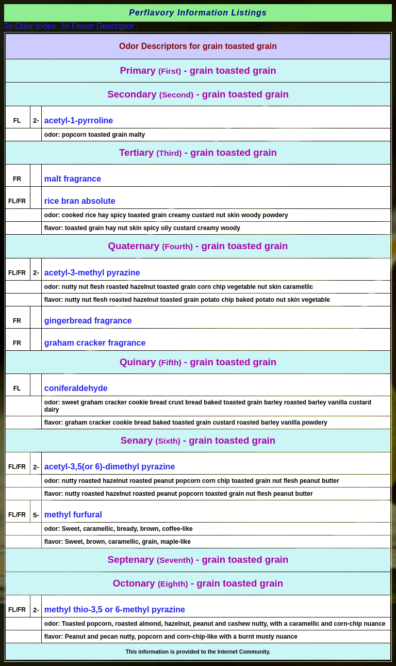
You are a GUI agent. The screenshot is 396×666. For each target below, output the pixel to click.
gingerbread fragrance (88, 320)
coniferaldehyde (76, 388)
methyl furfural (73, 514)
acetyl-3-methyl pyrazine (92, 272)
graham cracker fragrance (95, 342)
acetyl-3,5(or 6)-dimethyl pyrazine (109, 466)
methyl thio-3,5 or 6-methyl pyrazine (114, 609)
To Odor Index (30, 26)
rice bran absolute (80, 201)
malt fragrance (72, 178)
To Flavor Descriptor (97, 26)
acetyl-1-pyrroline (78, 120)
